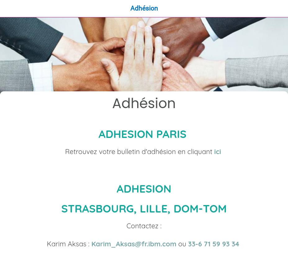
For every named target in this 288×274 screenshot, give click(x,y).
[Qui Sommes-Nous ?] (279, 8)
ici (217, 151)
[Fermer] (8, 8)
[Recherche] (263, 8)
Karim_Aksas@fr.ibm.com (133, 244)
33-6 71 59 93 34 (214, 244)
